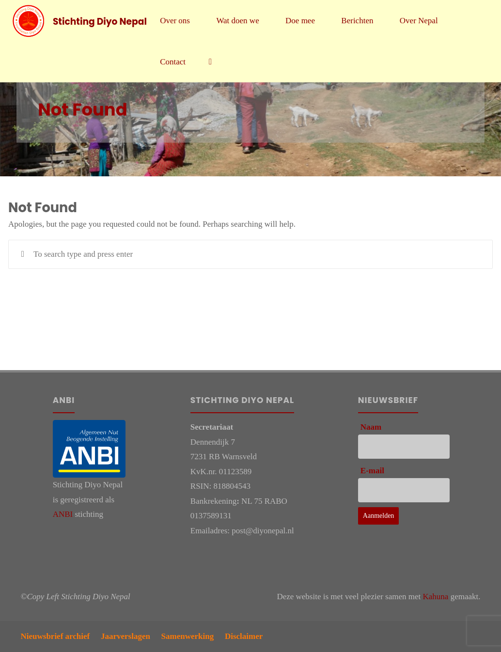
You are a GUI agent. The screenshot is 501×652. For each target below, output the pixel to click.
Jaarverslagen (125, 636)
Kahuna (436, 596)
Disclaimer (244, 636)
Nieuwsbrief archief (55, 636)
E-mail (372, 470)
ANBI (63, 514)
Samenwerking (187, 636)
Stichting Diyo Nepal (100, 21)
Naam (370, 427)
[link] (210, 61)
